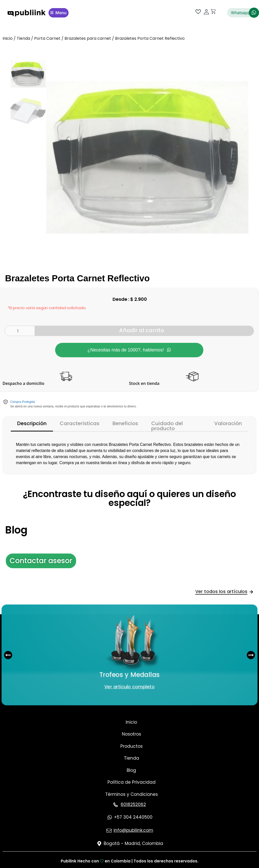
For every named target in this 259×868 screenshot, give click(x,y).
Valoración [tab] (228, 423)
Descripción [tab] (32, 423)
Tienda (23, 38)
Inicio (8, 38)
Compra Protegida (22, 402)
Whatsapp (240, 12)
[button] (4, 655)
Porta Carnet (47, 38)
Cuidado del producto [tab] (167, 425)
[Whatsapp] (254, 13)
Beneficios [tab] (125, 423)
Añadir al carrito (141, 330)
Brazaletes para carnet (87, 38)
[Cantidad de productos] (20, 331)
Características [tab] (79, 423)
